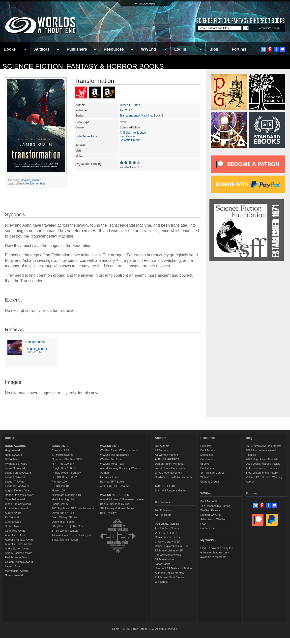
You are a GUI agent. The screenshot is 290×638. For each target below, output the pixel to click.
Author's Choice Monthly (169, 572)
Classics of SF (60, 450)
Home (115, 628)
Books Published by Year (115, 503)
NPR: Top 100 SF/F (63, 463)
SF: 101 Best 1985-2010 (66, 477)
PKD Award (12, 517)
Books (10, 49)
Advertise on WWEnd (213, 519)
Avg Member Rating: (88, 164)
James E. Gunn (129, 105)
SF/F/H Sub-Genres (212, 472)
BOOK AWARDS (15, 445)
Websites (205, 477)
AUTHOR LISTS (165, 486)
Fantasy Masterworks (168, 554)
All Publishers (163, 514)
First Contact (127, 136)
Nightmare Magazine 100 (67, 494)
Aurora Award (13, 512)
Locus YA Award (15, 481)
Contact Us (207, 528)
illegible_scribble (31, 180)
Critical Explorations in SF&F (172, 546)
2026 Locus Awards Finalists (263, 463)
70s (67, 526)
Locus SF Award (15, 468)
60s (60, 526)
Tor (121, 110)
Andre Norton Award (17, 548)
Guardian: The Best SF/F (67, 459)
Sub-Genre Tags (86, 136)
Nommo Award (14, 575)
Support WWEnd (210, 514)
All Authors (161, 450)
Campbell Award (15, 499)
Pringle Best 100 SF (64, 468)
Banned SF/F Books (112, 481)
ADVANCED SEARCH (270, 28)
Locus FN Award (15, 477)
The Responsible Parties (215, 505)
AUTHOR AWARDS (167, 459)
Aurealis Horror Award (18, 544)
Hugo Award (12, 450)
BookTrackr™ (108, 512)
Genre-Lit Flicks (109, 477)
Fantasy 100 (59, 481)
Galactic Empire (130, 140)
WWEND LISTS (109, 445)
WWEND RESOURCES (114, 494)
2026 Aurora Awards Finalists (263, 445)
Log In (180, 49)
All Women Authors (166, 454)
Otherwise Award (15, 530)
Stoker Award (13, 526)
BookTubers (207, 450)
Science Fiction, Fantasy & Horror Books (83, 66)
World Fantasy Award (18, 503)
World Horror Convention (170, 468)
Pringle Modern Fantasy (66, 472)
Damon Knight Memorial (169, 463)
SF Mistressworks (62, 454)
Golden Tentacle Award (19, 561)
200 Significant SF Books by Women (74, 508)
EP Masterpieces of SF (169, 550)
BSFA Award (12, 459)
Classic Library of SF (167, 541)
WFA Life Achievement (168, 472)
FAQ (203, 523)
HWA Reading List (63, 499)
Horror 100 (58, 490)
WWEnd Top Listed (111, 459)
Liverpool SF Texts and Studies (173, 568)
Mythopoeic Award (16, 463)
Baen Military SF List (64, 517)
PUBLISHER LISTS (167, 523)
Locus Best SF (61, 503)
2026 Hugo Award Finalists (262, 459)
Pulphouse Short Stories (169, 577)
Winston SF (162, 581)
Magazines (206, 454)
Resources (114, 49)
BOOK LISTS (60, 445)
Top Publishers (164, 510)
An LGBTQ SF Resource (115, 486)
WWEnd (148, 49)
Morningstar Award (16, 570)
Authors (41, 49)
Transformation (35, 342)
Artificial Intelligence (132, 132)
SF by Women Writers (65, 530)
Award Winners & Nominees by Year (122, 499)
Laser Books (162, 563)
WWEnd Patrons (210, 510)
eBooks (204, 463)
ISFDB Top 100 (61, 486)
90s (80, 526)
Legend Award (13, 566)
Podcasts (205, 445)
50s (54, 526)
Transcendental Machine (135, 115)
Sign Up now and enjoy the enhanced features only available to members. (216, 552)
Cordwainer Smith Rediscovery (173, 477)
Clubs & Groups (210, 481)
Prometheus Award (16, 508)
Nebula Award (13, 454)
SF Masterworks (164, 559)
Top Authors (162, 445)
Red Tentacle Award (17, 557)
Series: (80, 115)
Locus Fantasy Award (18, 472)
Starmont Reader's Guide (170, 490)
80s (74, 526)
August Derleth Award (18, 490)
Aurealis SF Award (16, 535)
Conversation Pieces (167, 537)
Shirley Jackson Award (18, 552)
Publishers (77, 49)
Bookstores (207, 468)
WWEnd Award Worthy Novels (118, 450)
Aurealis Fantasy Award (19, 539)
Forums (239, 49)
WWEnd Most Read (112, 463)
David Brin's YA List (63, 512)
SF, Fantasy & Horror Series (117, 508)
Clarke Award (13, 521)
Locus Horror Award (17, 486)
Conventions (207, 459)
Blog (213, 49)
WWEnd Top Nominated (114, 454)
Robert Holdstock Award (19, 494)
